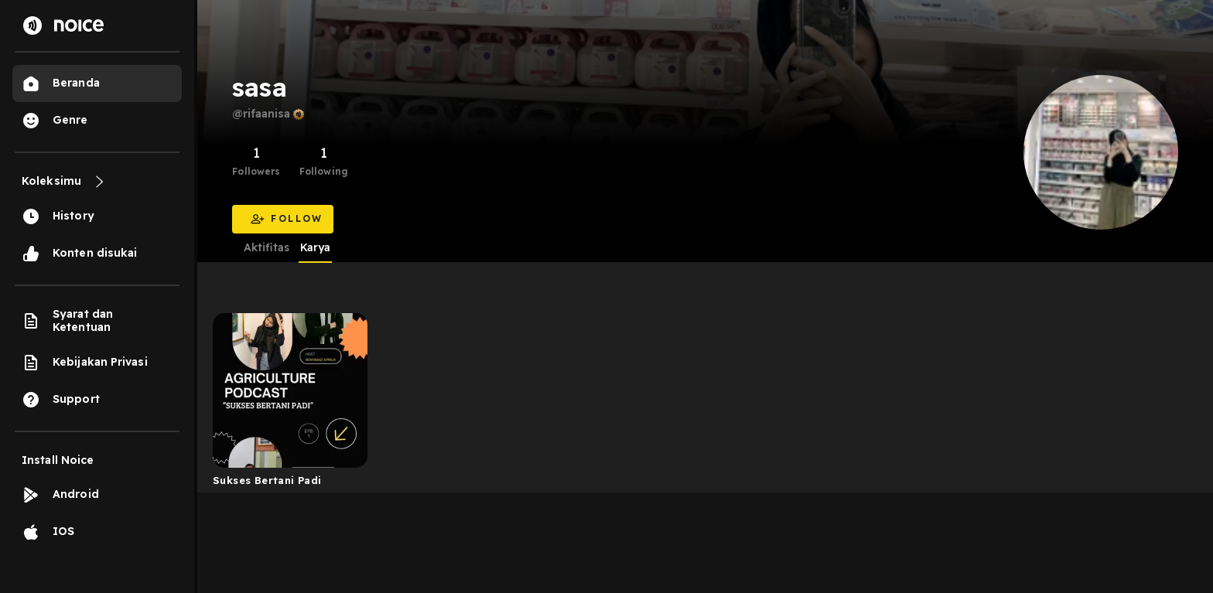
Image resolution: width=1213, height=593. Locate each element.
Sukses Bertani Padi (267, 480)
